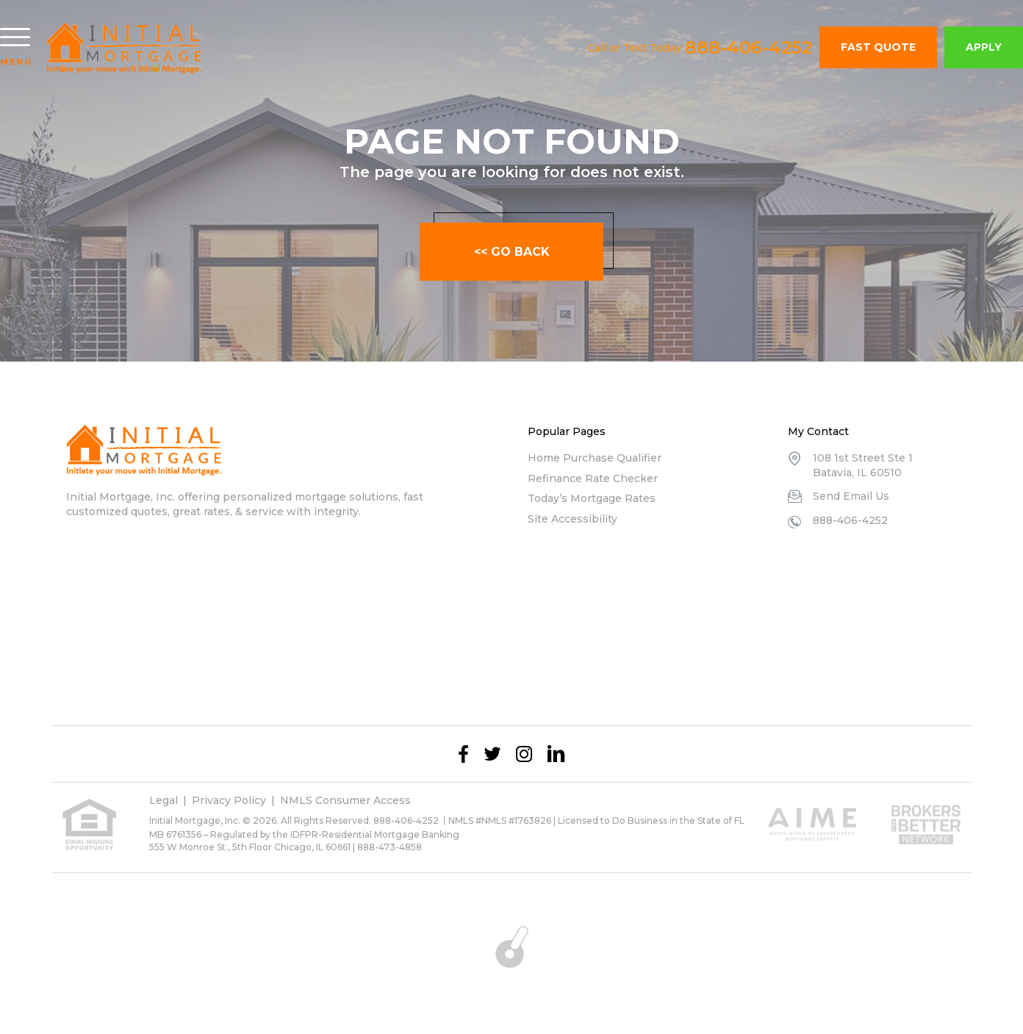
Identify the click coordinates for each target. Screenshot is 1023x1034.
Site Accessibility (572, 518)
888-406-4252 (748, 48)
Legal (163, 800)
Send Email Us (851, 496)
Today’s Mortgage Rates (592, 498)
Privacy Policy (229, 800)
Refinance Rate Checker (593, 478)
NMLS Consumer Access (345, 800)
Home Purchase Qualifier (594, 457)
